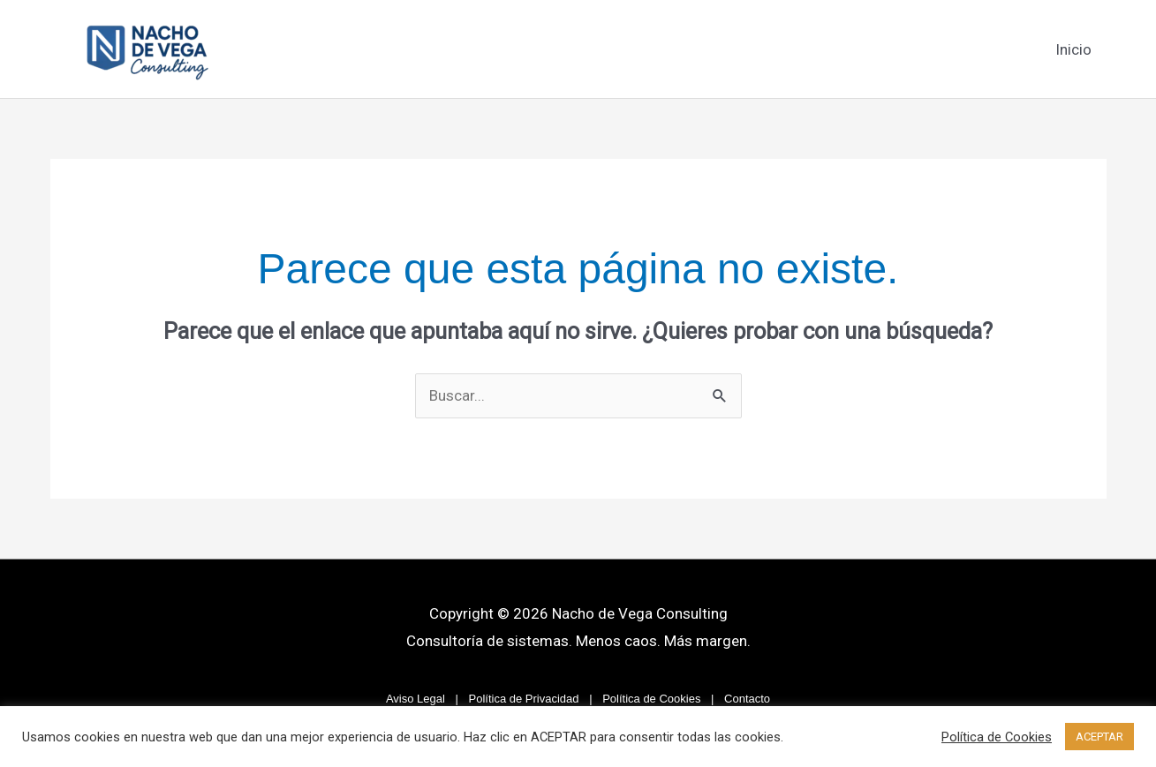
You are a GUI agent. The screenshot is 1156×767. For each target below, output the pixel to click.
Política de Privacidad (524, 698)
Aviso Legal (415, 698)
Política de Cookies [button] (996, 737)
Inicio (1073, 49)
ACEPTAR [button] (1099, 736)
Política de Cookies (651, 698)
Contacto (747, 698)
